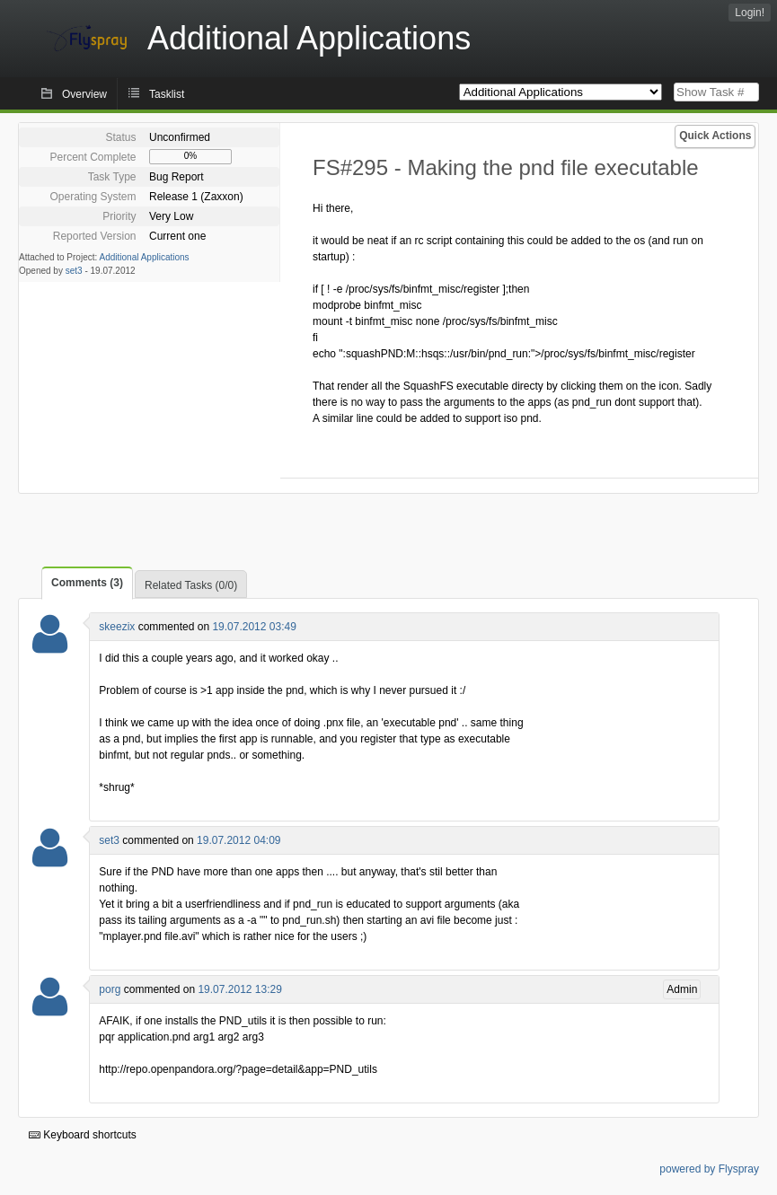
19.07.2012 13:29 (239, 989)
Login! (749, 12)
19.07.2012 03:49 (254, 626)
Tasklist (166, 94)
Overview (84, 94)
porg (109, 989)
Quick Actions (715, 135)
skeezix (117, 626)
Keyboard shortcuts (83, 1135)
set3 (74, 271)
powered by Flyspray (709, 1169)
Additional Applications (145, 257)
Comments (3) (87, 582)
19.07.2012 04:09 (238, 840)
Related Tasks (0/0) (191, 585)
